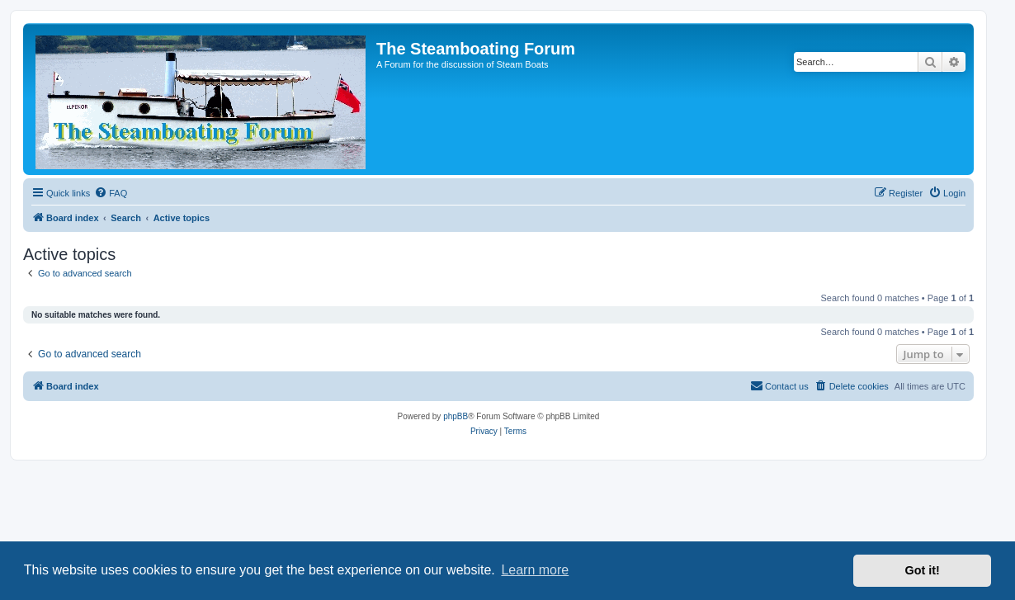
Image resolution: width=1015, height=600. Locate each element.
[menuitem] (110, 193)
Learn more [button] (535, 570)
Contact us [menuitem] (779, 385)
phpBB (455, 416)
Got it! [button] (922, 570)
